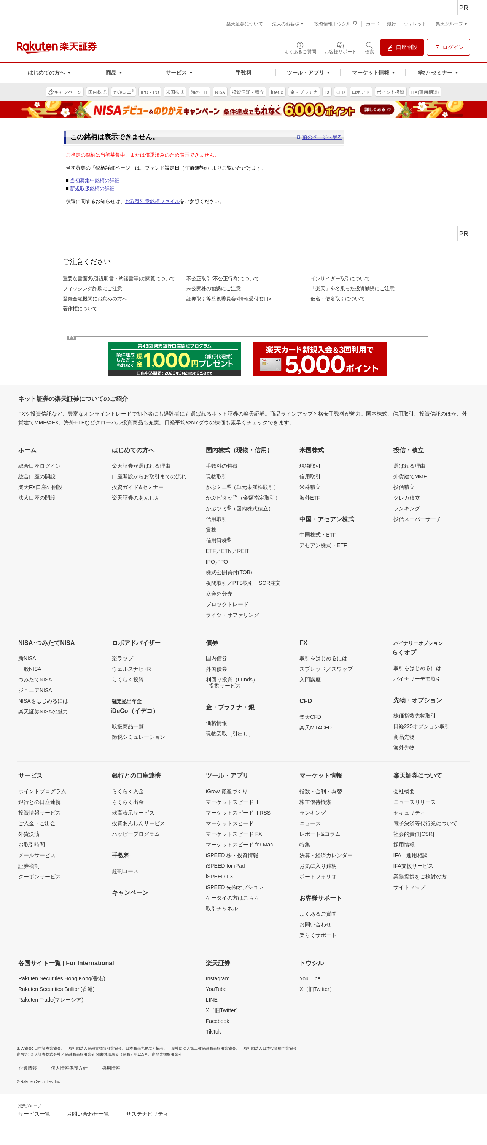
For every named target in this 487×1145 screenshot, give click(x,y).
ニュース (310, 823)
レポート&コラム (319, 834)
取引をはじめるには (323, 658)
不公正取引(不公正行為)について (222, 278)
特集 (304, 845)
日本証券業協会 (47, 1048)
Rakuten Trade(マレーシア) (50, 1000)
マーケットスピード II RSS (238, 813)
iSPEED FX (219, 876)
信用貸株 (218, 540)
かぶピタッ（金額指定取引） (243, 497)
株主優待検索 (315, 802)
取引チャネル (222, 908)
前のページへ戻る (322, 137)
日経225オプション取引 (421, 726)
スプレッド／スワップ (326, 669)
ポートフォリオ (318, 876)
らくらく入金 (128, 791)
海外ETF (309, 498)
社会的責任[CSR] (413, 834)
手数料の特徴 (222, 466)
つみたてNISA (35, 680)
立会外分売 (219, 594)
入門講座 (310, 680)
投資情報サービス (39, 813)
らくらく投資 (128, 680)
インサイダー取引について (340, 278)
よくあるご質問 (318, 914)
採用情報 (404, 845)
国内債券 (216, 658)
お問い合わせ (315, 924)
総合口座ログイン (39, 466)
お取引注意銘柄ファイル (152, 201)
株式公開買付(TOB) (229, 572)
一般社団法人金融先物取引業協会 (93, 1048)
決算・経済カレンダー (326, 855)
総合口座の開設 (37, 476)
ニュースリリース (414, 802)
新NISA (27, 658)
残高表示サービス (133, 813)
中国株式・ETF (317, 535)
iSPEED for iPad (225, 866)
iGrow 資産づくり (227, 791)
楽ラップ (122, 658)
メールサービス (37, 855)
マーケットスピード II (232, 802)
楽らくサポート (318, 935)
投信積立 (404, 487)
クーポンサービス (39, 876)
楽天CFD (310, 717)
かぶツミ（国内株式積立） (240, 508)
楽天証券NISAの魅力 (43, 711)
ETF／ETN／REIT (227, 551)
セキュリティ (409, 813)
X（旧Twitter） (223, 1010)
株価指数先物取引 (414, 716)
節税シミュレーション (138, 737)
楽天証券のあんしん (136, 498)
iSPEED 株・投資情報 (232, 855)
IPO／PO (217, 562)
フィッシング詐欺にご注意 (92, 288)
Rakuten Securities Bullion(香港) (56, 989)
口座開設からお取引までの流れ (149, 476)
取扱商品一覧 (128, 726)
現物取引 (216, 476)
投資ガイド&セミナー (137, 487)
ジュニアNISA (35, 690)
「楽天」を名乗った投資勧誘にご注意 (352, 288)
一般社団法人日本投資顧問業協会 (268, 1048)
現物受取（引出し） (230, 734)
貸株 (211, 530)
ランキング (406, 508)
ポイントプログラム (42, 791)
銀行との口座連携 (39, 802)
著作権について (80, 308)
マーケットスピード (230, 823)
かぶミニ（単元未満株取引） (242, 486)
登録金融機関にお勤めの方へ (95, 299)
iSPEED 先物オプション (235, 887)
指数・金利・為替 (320, 791)
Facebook (217, 1021)
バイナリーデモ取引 (417, 679)
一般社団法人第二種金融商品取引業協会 (201, 1048)
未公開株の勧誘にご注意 (213, 288)
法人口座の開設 (37, 498)
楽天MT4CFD (315, 727)
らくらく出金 (128, 802)
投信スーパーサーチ (417, 519)
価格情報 (216, 723)
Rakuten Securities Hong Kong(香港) (61, 978)
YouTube (216, 989)
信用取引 (216, 519)
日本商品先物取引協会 (145, 1048)
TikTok (213, 1032)
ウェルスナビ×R (131, 669)
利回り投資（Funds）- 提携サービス (232, 683)
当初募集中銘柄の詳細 (94, 180)
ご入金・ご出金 (37, 823)
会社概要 (404, 791)
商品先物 (404, 737)
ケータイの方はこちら (232, 898)
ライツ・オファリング (232, 615)
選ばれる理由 (409, 466)
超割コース (125, 871)
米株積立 (310, 487)
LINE (212, 1000)
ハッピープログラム (136, 834)
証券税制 (29, 866)
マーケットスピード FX (234, 834)
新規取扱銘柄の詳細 (92, 188)
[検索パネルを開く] (369, 47)
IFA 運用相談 (410, 855)
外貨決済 (29, 834)
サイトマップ (409, 887)
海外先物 (404, 748)
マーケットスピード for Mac (239, 845)
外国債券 (216, 669)
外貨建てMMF (410, 476)
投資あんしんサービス (138, 823)
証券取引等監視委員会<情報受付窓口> (228, 299)
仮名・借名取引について (337, 299)
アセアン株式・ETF (323, 545)
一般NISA (29, 669)
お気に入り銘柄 (318, 866)
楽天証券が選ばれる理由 (141, 466)
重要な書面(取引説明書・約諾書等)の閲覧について (119, 278)
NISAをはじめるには (43, 701)
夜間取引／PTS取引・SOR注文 (243, 583)
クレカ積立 (406, 498)
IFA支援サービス (413, 866)
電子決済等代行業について (425, 823)
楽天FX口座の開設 (40, 487)
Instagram (217, 978)
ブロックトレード (227, 604)
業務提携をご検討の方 (420, 876)
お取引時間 (31, 845)
